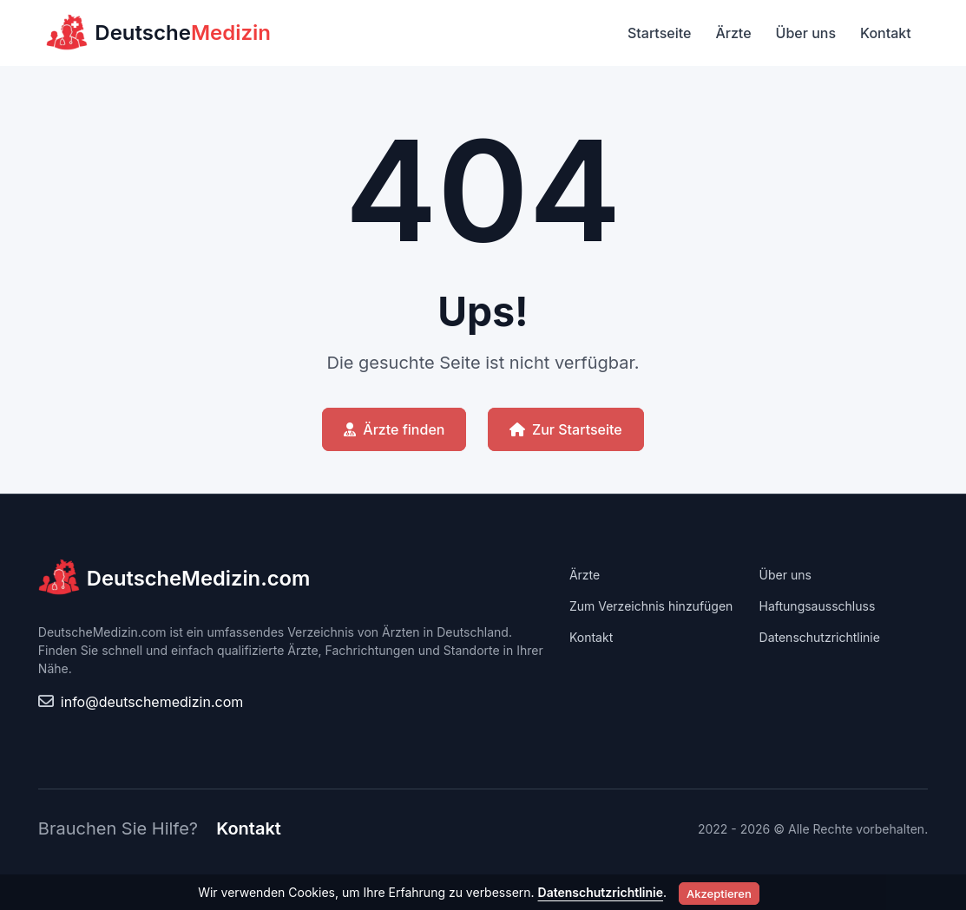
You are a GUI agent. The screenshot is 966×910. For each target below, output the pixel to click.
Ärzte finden (394, 429)
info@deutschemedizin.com (152, 701)
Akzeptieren (719, 893)
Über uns (806, 33)
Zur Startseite (565, 429)
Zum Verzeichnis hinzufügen (651, 606)
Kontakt (885, 33)
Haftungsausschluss (817, 606)
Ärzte (733, 33)
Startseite (659, 33)
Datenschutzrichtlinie (819, 637)
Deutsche (158, 33)
